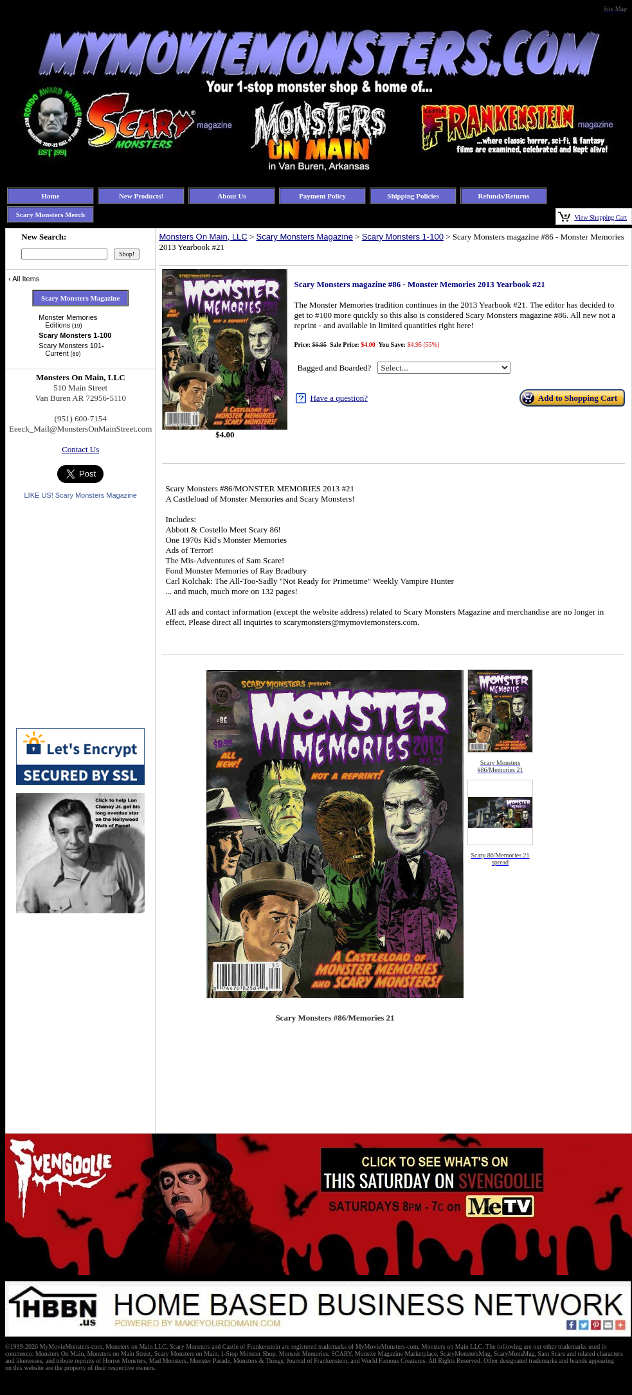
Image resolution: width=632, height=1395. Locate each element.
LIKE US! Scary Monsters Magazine (80, 495)
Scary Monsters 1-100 (403, 236)
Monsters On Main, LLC (203, 236)
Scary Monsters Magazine (305, 236)
